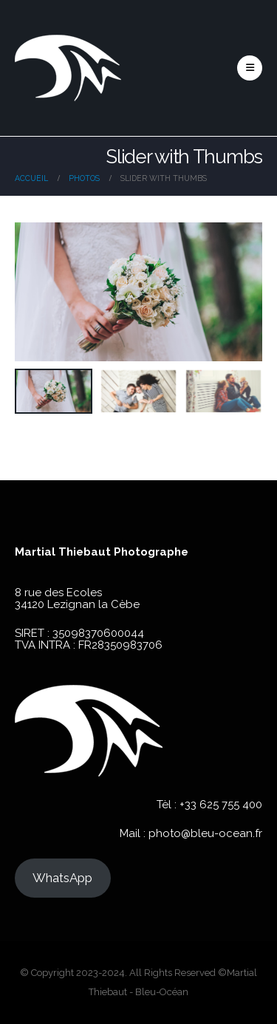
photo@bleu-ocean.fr (205, 833)
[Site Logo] (68, 68)
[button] (249, 68)
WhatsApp (62, 877)
